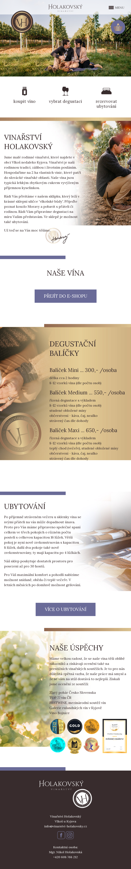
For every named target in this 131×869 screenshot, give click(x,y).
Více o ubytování (65, 609)
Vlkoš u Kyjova (65, 821)
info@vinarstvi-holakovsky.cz (65, 826)
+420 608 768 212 (65, 857)
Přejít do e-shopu (65, 296)
